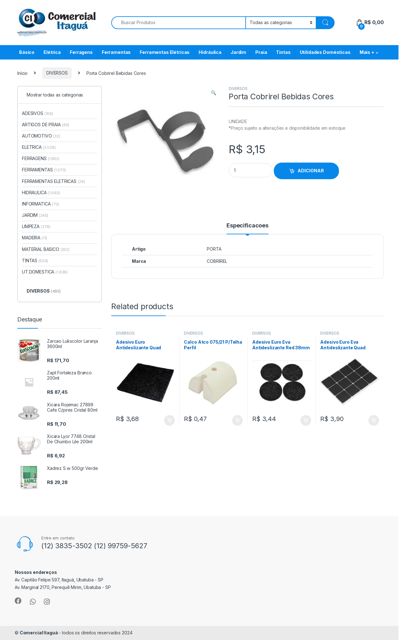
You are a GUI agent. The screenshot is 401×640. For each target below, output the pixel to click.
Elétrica (52, 52)
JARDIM (35, 215)
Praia (261, 52)
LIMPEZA (36, 226)
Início (22, 72)
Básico (26, 52)
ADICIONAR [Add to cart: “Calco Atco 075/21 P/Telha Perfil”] (237, 420)
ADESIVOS (37, 113)
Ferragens (81, 52)
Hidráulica (210, 52)
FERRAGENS (41, 158)
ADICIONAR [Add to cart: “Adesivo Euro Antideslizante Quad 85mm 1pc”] (169, 420)
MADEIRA (34, 237)
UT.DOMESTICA (45, 271)
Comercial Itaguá (39, 632)
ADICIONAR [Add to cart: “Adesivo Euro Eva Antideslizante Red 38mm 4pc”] (305, 420)
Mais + (367, 52)
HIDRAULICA (41, 192)
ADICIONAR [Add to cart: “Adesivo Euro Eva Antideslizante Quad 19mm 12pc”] (373, 420)
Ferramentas (116, 52)
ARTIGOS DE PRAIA (45, 124)
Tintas (283, 52)
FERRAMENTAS (44, 169)
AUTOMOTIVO (41, 135)
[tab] (247, 228)
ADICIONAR (311, 170)
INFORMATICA (40, 203)
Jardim (238, 52)
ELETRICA (39, 147)
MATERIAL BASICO (46, 249)
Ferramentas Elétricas (165, 52)
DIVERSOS (57, 72)
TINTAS (35, 260)
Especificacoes (247, 226)
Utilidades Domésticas (325, 52)
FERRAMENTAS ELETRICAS (53, 181)
